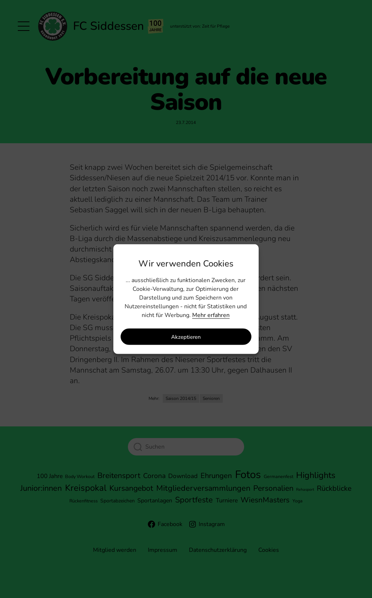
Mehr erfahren (211, 315)
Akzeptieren (186, 336)
